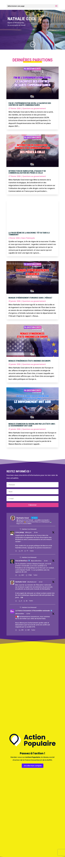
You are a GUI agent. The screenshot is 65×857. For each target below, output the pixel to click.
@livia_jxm (28, 532)
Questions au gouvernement (34, 108)
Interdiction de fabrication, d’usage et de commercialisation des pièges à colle (27, 172)
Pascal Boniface (21, 561)
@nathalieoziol (31, 582)
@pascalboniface (36, 561)
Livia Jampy (19, 532)
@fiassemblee (19, 613)
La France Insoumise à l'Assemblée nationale (32, 611)
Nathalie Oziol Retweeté (29, 529)
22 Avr (41, 582)
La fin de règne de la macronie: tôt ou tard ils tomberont (29, 234)
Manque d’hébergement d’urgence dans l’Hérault (30, 298)
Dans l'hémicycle (28, 238)
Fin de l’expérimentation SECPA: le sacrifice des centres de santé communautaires (30, 104)
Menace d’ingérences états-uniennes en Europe (30, 361)
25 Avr (36, 532)
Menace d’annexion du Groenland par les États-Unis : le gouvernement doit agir (32, 425)
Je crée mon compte (32, 765)
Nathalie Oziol (20, 582)
